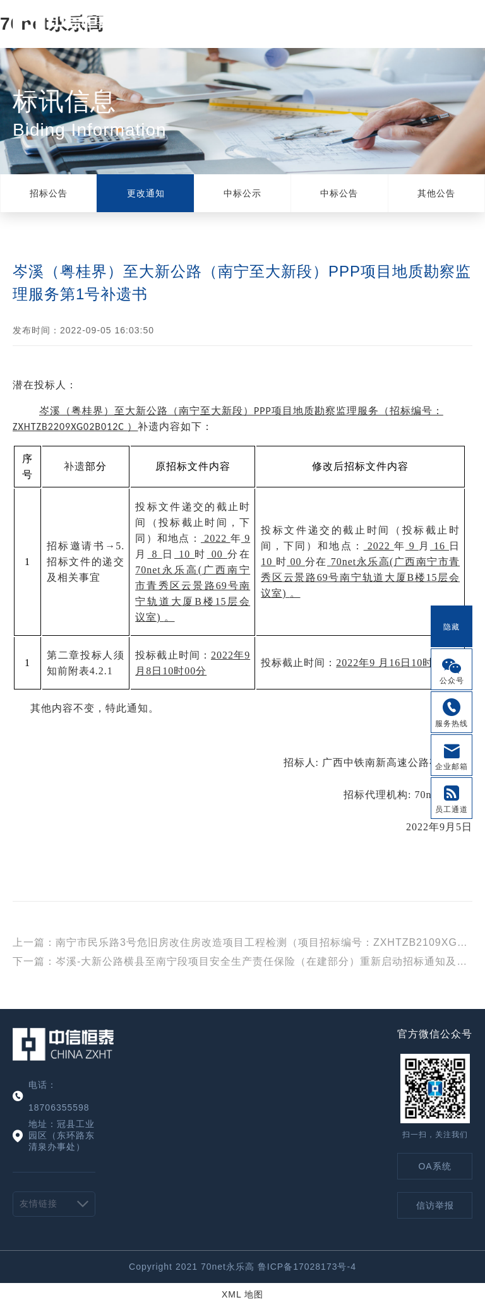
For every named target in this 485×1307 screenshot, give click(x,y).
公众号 (452, 680)
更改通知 (146, 193)
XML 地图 (242, 1294)
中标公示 (242, 193)
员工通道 (451, 809)
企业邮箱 (451, 766)
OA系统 (434, 1166)
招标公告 (49, 193)
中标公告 (339, 193)
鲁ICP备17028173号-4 (307, 1267)
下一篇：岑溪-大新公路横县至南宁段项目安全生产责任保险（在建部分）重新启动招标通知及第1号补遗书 (242, 961)
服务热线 (451, 723)
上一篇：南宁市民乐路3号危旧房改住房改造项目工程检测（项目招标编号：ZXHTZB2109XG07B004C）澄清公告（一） (242, 942)
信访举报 (435, 1205)
